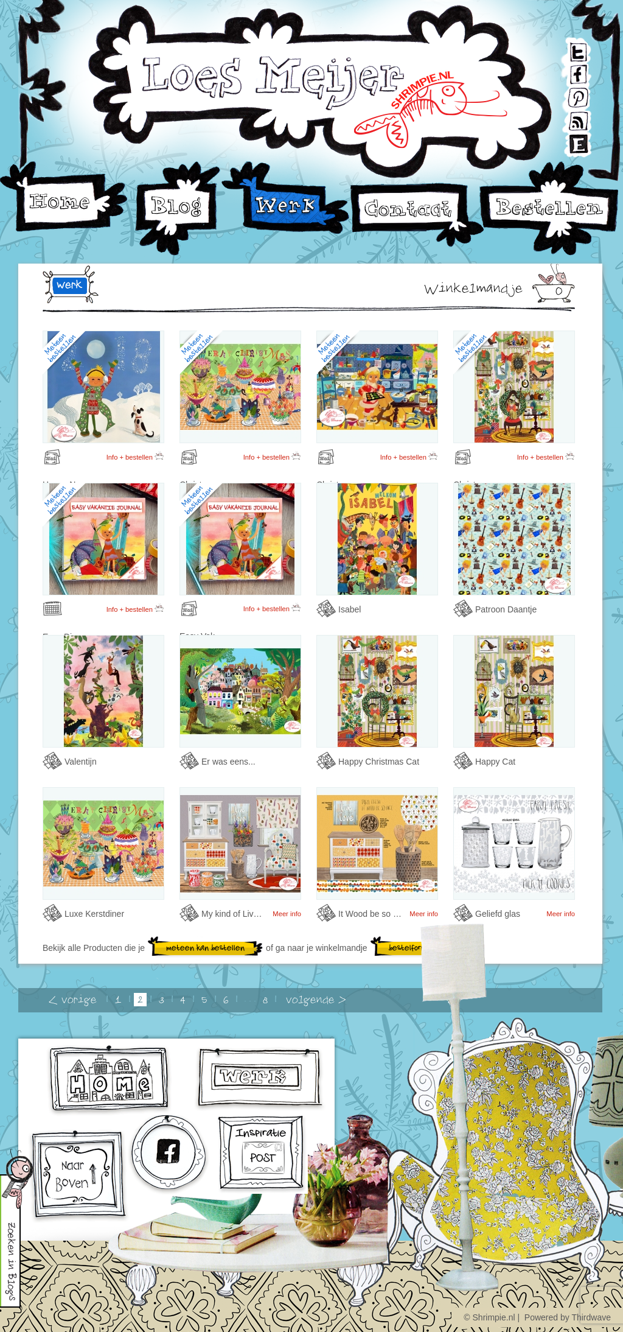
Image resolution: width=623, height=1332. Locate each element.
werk (69, 285)
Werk (286, 197)
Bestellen (549, 208)
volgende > (316, 1000)
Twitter (568, 48)
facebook (170, 1156)
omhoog (78, 1176)
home (110, 1080)
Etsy (568, 138)
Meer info (287, 913)
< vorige (73, 1000)
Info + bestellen (135, 456)
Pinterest (569, 93)
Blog (177, 208)
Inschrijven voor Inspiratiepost (262, 1154)
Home (64, 197)
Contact (416, 215)
